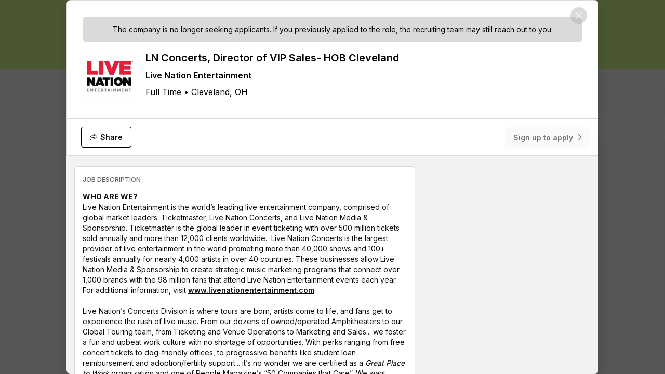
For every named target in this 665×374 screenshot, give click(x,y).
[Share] (106, 137)
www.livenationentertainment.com (251, 290)
